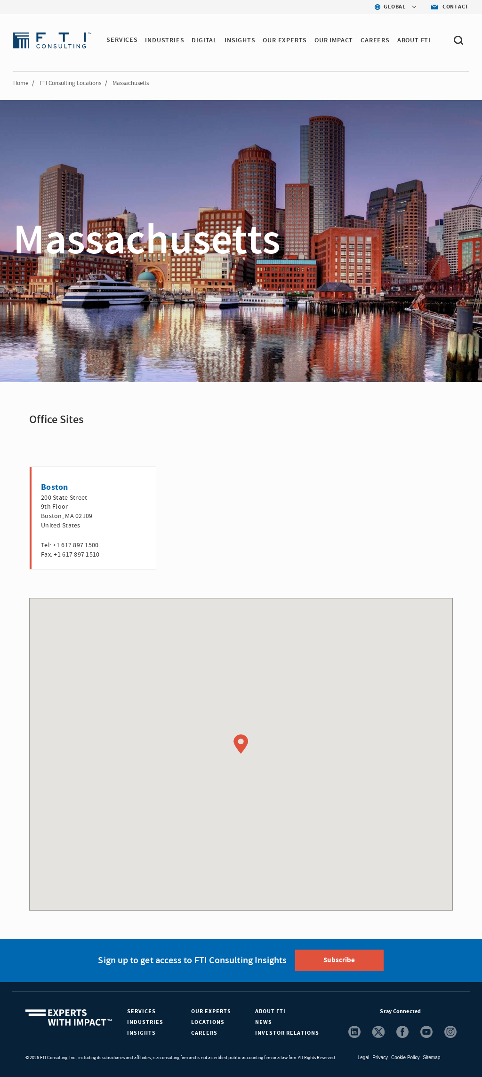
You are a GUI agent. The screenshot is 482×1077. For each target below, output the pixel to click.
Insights (141, 1033)
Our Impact (334, 40)
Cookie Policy (405, 1057)
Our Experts (211, 1011)
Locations (208, 1022)
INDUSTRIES (165, 40)
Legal (363, 1057)
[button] (241, 744)
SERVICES (121, 40)
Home (20, 83)
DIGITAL (204, 40)
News (263, 1022)
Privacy (380, 1057)
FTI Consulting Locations (70, 83)
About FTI (270, 1011)
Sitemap (432, 1057)
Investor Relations (287, 1033)
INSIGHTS (240, 40)
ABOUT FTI (414, 40)
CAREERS (375, 40)
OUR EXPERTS (285, 40)
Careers (204, 1033)
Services (141, 1011)
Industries (145, 1022)
